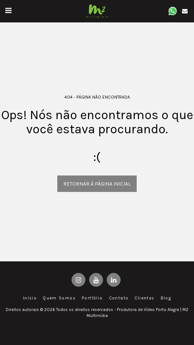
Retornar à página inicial (97, 184)
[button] (8, 11)
